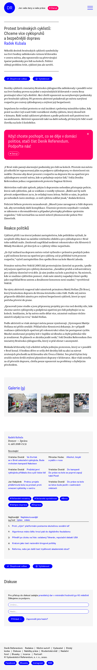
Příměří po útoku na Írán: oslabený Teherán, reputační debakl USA (45, 537)
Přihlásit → (16, 619)
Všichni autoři (43, 648)
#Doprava (36, 505)
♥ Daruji (53, 8)
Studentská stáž (49, 651)
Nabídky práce (31, 651)
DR (9, 8)
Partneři (38, 654)
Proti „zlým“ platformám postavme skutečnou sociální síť (40, 526)
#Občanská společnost (45, 498)
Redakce (29, 648)
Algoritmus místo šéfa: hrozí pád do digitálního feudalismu (41, 531)
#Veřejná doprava (18, 505)
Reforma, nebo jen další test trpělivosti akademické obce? (40, 549)
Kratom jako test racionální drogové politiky (34, 543)
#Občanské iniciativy (20, 498)
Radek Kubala (15, 43)
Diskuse (17, 651)
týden (20, 520)
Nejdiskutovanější (29, 517)
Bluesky (16, 654)
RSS (50, 663)
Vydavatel (58, 648)
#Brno (64, 498)
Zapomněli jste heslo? (37, 619)
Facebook (10, 663)
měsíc (27, 520)
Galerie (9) (16, 388)
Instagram (38, 663)
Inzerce (26, 654)
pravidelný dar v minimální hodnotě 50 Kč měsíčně (64, 595)
